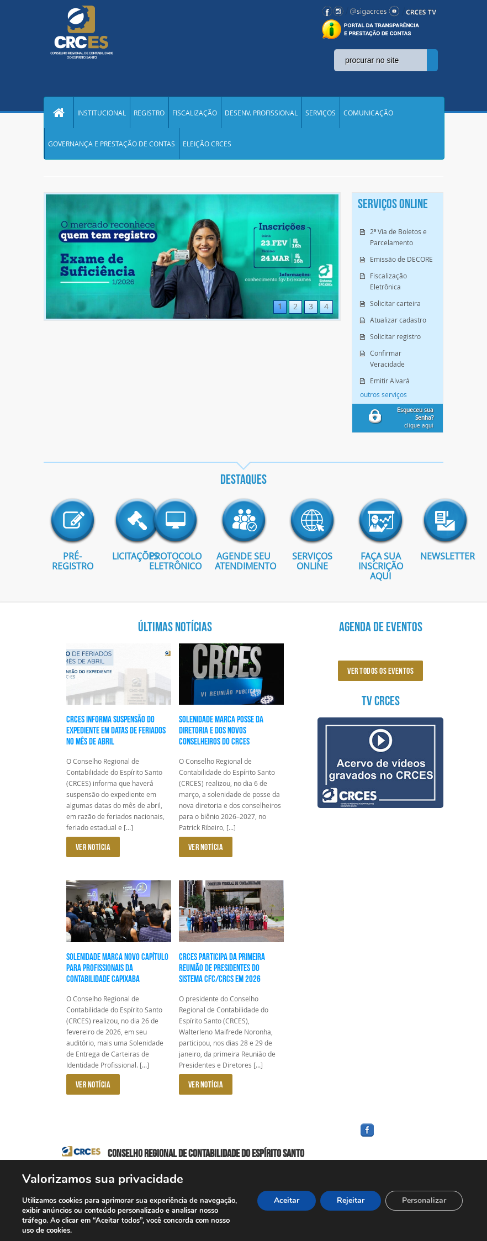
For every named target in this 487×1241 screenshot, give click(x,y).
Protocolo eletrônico (175, 561)
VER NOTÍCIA (93, 847)
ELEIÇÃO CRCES (207, 143)
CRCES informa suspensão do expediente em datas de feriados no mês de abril (116, 730)
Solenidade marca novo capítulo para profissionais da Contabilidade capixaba (117, 968)
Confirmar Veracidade (387, 358)
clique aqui (415, 417)
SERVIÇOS (320, 112)
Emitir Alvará (390, 380)
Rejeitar (350, 1200)
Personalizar (424, 1200)
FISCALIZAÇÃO (194, 112)
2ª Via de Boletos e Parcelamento (398, 237)
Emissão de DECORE (401, 259)
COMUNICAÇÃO (368, 112)
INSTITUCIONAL (101, 112)
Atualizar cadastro (398, 319)
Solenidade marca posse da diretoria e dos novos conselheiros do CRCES (221, 730)
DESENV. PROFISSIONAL (261, 112)
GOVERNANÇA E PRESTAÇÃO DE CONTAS (111, 143)
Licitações (123, 556)
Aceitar (286, 1200)
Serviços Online (312, 561)
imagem (72, 521)
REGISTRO (149, 112)
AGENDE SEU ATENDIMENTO (243, 561)
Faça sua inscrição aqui (380, 566)
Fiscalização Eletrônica (388, 281)
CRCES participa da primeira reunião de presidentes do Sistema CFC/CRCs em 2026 (222, 968)
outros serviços (383, 394)
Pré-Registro (72, 561)
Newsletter (431, 556)
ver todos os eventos (380, 670)
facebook (394, 1136)
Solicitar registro (395, 336)
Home (58, 112)
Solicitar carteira (395, 303)
